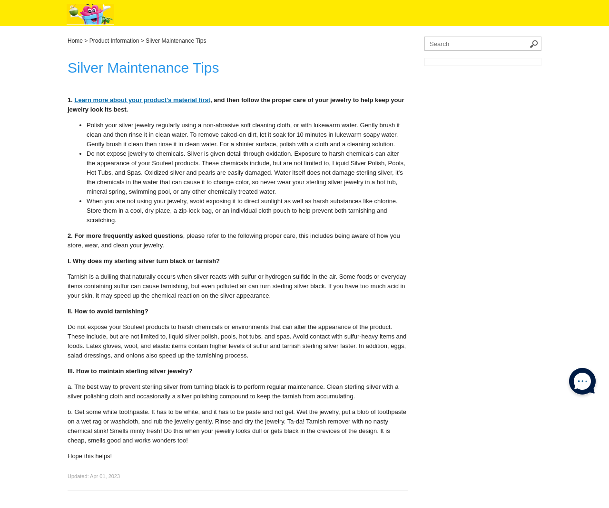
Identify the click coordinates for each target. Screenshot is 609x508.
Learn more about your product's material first (142, 99)
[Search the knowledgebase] (483, 43)
